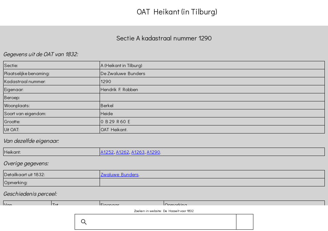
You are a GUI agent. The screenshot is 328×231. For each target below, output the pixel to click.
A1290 (153, 152)
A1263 (137, 152)
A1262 (122, 152)
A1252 (107, 152)
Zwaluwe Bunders (120, 174)
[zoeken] (163, 222)
